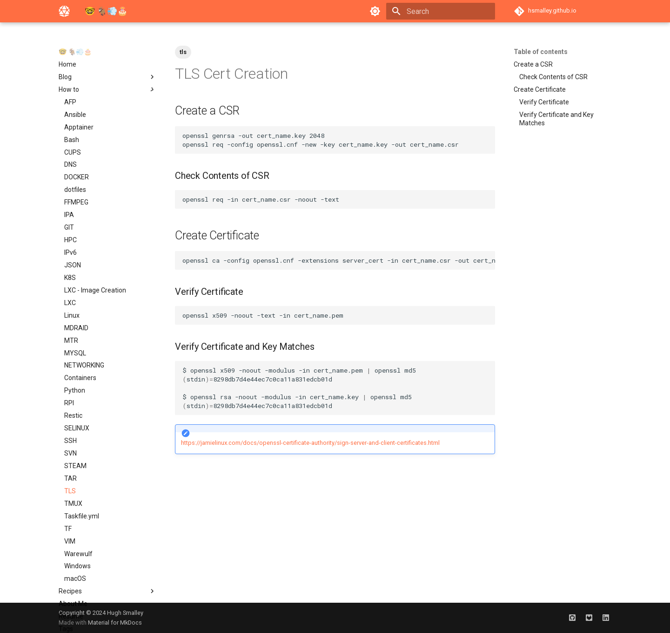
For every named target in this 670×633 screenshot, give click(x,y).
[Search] (440, 11)
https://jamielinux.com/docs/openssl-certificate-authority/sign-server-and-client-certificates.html (310, 442)
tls (183, 51)
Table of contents (541, 51)
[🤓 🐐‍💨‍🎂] (64, 11)
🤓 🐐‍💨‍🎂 (75, 51)
